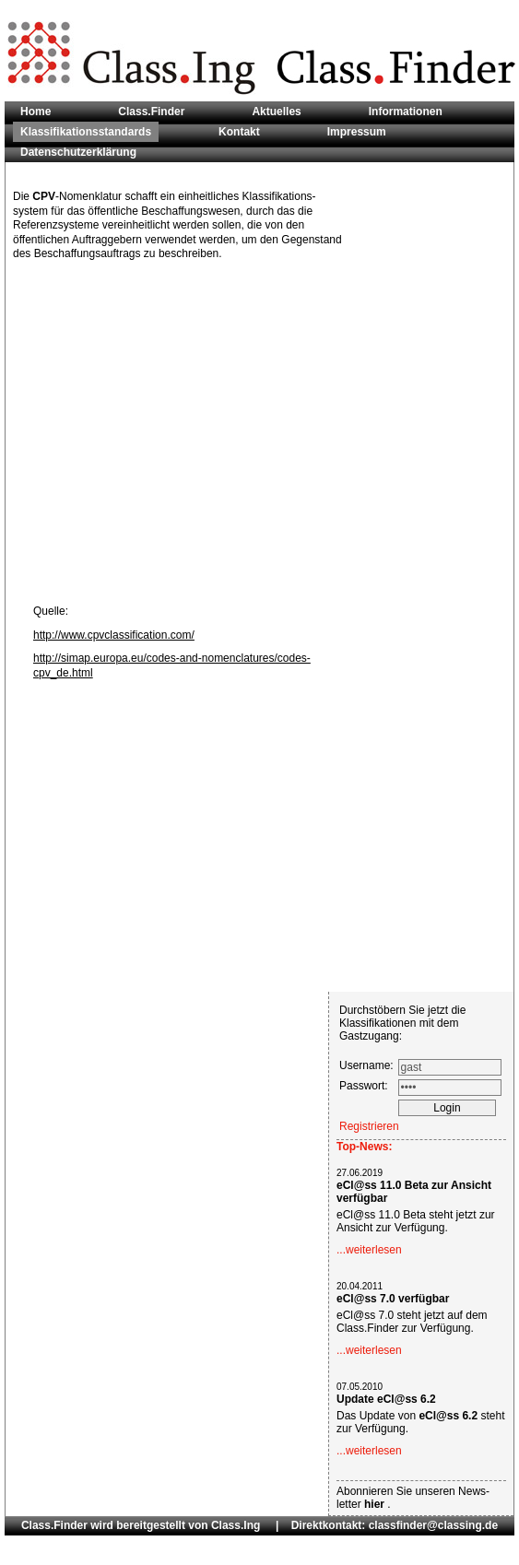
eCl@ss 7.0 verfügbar (392, 1298)
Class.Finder (151, 111)
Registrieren (369, 1126)
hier (375, 1504)
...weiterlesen (369, 1249)
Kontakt (239, 131)
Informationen (405, 111)
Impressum (356, 131)
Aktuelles (276, 111)
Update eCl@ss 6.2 (386, 1399)
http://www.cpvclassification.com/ (114, 635)
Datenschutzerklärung (78, 152)
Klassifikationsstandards (85, 131)
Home (35, 111)
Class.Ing (235, 1525)
